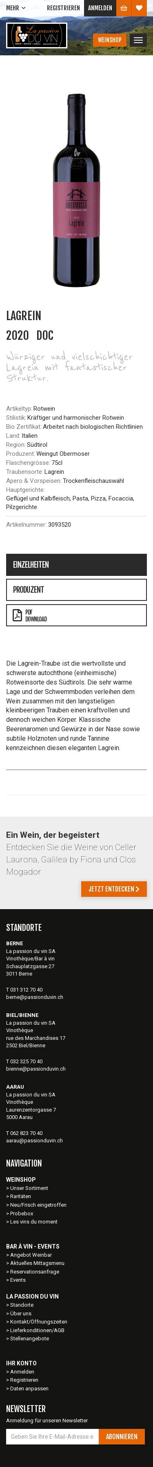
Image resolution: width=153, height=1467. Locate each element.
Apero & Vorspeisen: (34, 480)
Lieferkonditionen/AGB (37, 1330)
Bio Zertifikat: (24, 426)
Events (18, 1280)
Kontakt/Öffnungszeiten (38, 1322)
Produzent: (20, 453)
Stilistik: (16, 417)
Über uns (20, 1313)
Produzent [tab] (28, 590)
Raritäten (20, 1196)
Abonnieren (121, 1437)
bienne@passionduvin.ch (36, 1069)
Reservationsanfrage (34, 1272)
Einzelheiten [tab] (31, 565)
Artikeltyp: (19, 408)
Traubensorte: (24, 471)
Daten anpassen (29, 1388)
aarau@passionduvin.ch (34, 1140)
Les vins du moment (34, 1222)
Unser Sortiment (29, 1188)
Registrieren (63, 8)
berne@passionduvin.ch (34, 997)
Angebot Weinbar (31, 1255)
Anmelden (100, 8)
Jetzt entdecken (114, 889)
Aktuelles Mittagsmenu (37, 1263)
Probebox (21, 1213)
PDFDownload (30, 616)
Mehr (12, 8)
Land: (13, 435)
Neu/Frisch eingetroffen (38, 1205)
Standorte (21, 1305)
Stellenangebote (29, 1338)
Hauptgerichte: (25, 490)
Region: (16, 444)
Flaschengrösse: (28, 462)
